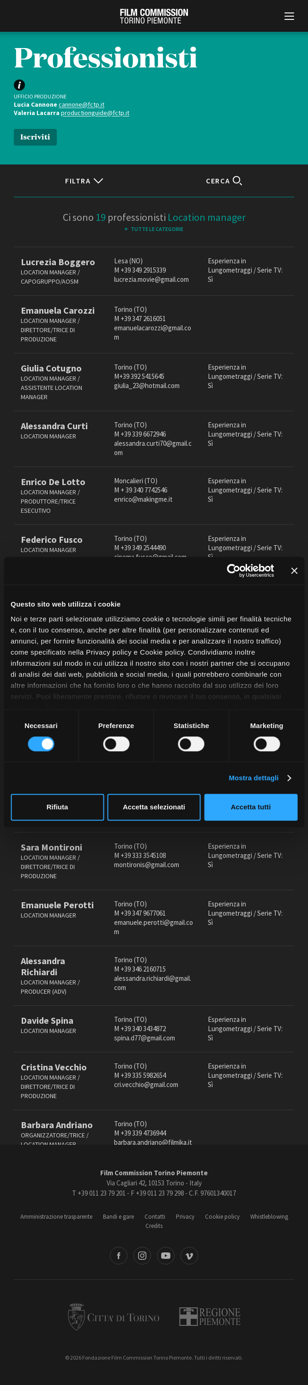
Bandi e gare (118, 1217)
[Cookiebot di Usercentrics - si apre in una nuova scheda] (233, 570)
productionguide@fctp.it (95, 113)
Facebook (118, 1255)
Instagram (142, 1255)
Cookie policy (222, 1217)
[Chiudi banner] (294, 570)
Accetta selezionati (154, 807)
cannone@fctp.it (81, 104)
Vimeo (189, 1255)
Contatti (155, 1217)
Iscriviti (35, 136)
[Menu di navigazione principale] (289, 17)
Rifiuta (57, 807)
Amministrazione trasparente (56, 1217)
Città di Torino (113, 1316)
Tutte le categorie (157, 228)
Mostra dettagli (253, 778)
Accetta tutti (251, 807)
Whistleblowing (269, 1217)
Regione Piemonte (210, 1316)
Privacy (185, 1217)
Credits (154, 1226)
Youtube (166, 1255)
